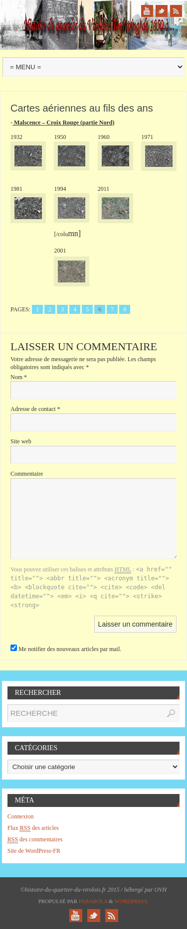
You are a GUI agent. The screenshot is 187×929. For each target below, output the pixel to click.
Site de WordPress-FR (33, 850)
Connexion (20, 816)
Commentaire (26, 473)
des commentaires (35, 839)
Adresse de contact (35, 408)
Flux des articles (33, 828)
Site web (20, 441)
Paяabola (93, 901)
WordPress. (131, 901)
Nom (18, 377)
